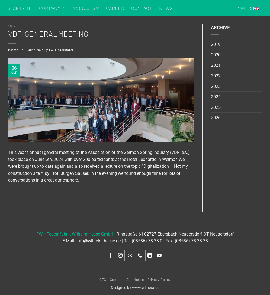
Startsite (20, 8)
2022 (216, 75)
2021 (216, 65)
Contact (141, 8)
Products (85, 8)
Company (51, 8)
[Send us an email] (130, 255)
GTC (102, 280)
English (248, 8)
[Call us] (140, 255)
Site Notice (135, 280)
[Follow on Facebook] (110, 255)
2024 (11, 26)
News (165, 8)
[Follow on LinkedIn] (149, 255)
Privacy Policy (159, 280)
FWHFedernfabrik (62, 50)
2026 (216, 117)
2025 (216, 107)
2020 (216, 55)
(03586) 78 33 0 (147, 240)
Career (115, 8)
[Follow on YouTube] (159, 255)
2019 (216, 44)
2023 (216, 86)
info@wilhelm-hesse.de (98, 240)
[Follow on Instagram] (120, 255)
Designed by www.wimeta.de (135, 288)
